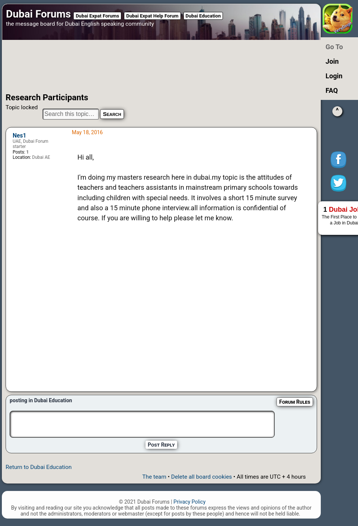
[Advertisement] (151, 66)
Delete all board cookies (201, 476)
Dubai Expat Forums (97, 16)
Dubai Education (203, 16)
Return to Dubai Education (39, 467)
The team (154, 476)
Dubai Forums (38, 14)
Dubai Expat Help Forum (152, 16)
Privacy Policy (189, 502)
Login (334, 76)
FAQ (332, 90)
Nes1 (19, 135)
